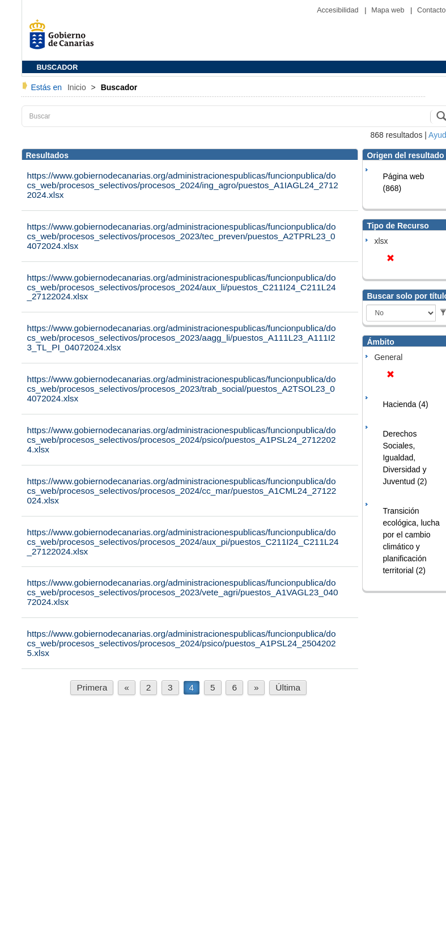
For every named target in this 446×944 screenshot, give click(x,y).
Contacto (431, 10)
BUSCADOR (57, 67)
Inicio (77, 87)
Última (287, 687)
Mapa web (388, 10)
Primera (92, 687)
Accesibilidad (338, 10)
